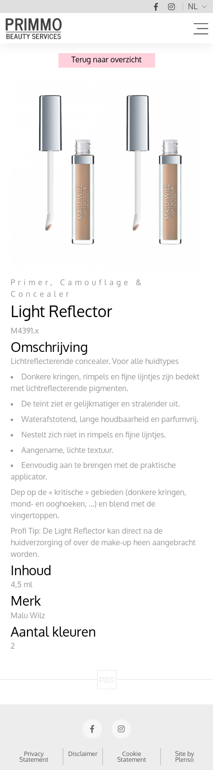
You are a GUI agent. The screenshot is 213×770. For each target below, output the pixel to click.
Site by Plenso (184, 757)
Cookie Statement (131, 757)
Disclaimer (83, 753)
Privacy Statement (33, 757)
